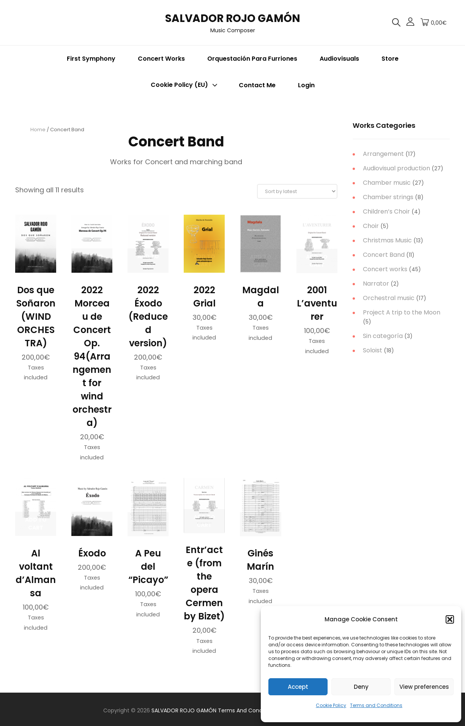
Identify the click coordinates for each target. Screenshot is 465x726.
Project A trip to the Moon (401, 312)
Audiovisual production (396, 168)
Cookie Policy (331, 705)
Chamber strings (388, 197)
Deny (361, 687)
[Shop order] (297, 191)
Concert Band (384, 254)
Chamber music (387, 182)
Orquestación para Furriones (252, 58)
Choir (371, 226)
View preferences (424, 687)
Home (38, 129)
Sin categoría (383, 336)
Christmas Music (387, 240)
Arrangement (383, 153)
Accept (298, 687)
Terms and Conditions (376, 705)
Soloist (372, 350)
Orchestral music (389, 298)
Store (390, 58)
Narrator (376, 283)
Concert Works (161, 58)
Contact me (257, 85)
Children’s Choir (386, 211)
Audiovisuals (339, 58)
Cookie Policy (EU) (185, 85)
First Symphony (91, 58)
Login (306, 85)
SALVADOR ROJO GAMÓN (232, 18)
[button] (450, 619)
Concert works (385, 269)
